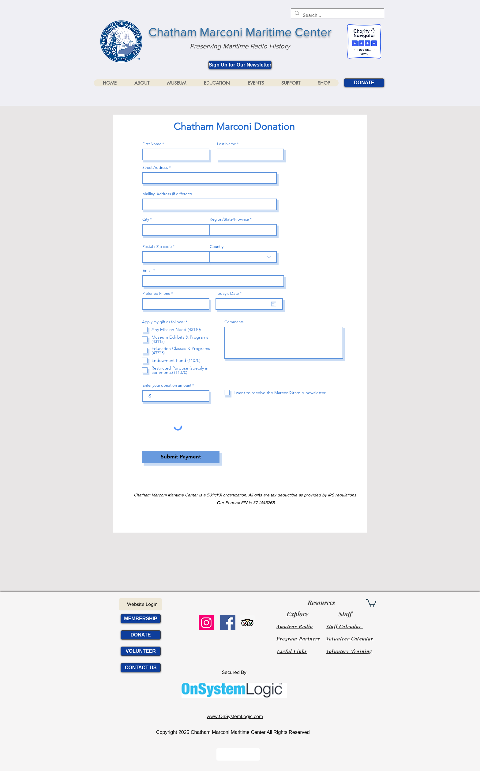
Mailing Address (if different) (167, 194)
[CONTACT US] (141, 667)
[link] (371, 602)
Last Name (226, 144)
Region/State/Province (229, 219)
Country (216, 247)
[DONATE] (364, 82)
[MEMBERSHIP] (141, 618)
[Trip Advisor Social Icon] (247, 622)
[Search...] (337, 15)
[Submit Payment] (180, 457)
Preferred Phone (156, 293)
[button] (141, 82)
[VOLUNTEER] (141, 651)
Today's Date (230, 293)
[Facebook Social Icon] (227, 622)
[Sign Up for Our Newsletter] (240, 65)
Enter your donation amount (166, 385)
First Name (151, 144)
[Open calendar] (273, 304)
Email (147, 270)
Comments (234, 322)
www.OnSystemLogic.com (235, 716)
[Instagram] (206, 622)
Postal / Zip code (157, 247)
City (145, 219)
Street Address (155, 167)
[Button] (238, 754)
